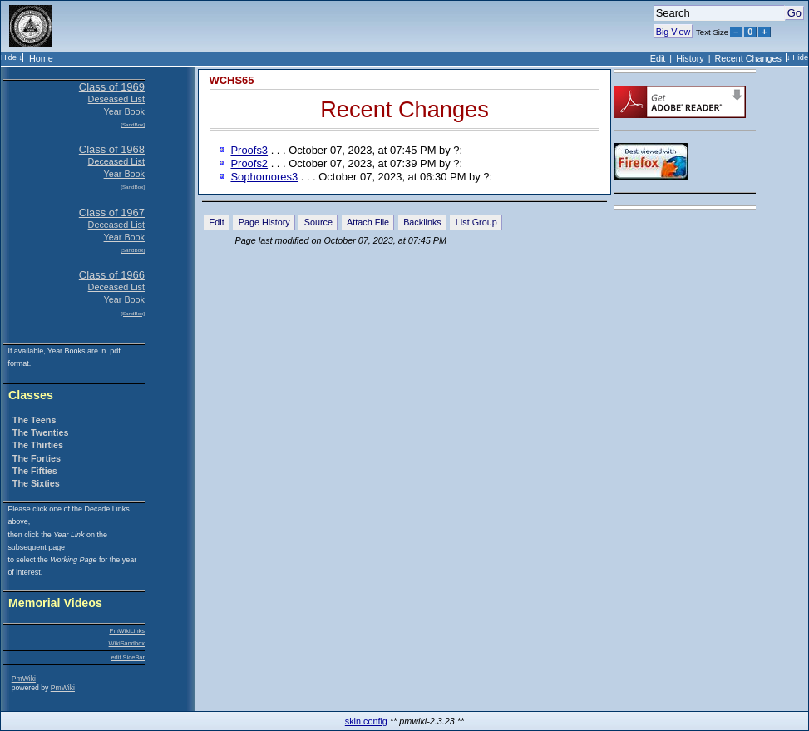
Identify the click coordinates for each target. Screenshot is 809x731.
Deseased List (116, 99)
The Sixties (36, 483)
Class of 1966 (112, 275)
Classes (30, 395)
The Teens (34, 420)
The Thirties (37, 445)
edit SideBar (128, 657)
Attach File (368, 222)
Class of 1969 (112, 87)
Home (41, 58)
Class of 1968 (112, 149)
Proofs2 (249, 163)
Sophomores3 (264, 176)
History (690, 58)
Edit (658, 58)
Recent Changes (748, 58)
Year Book (124, 111)
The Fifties (34, 471)
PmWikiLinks (127, 631)
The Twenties (40, 432)
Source (318, 222)
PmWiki (24, 678)
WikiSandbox (127, 643)
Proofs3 (249, 150)
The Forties (36, 458)
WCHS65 (232, 80)
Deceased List (116, 161)
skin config (366, 721)
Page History (264, 222)
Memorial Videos (55, 603)
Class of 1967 (112, 212)
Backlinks (422, 222)
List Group (476, 222)
